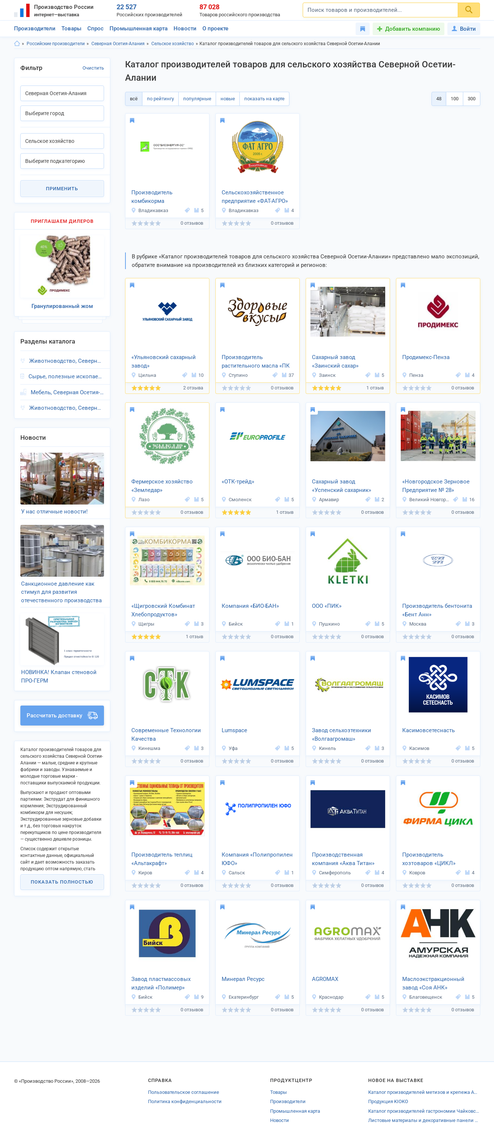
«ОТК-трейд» (238, 481)
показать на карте (264, 98)
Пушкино (326, 624)
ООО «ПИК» (327, 606)
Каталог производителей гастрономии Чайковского (424, 1111)
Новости (185, 28)
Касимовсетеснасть (428, 730)
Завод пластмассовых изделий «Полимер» (161, 983)
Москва (414, 624)
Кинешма (145, 748)
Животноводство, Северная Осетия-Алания (66, 361)
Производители (35, 28)
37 (288, 375)
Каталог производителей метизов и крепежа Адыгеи (424, 1092)
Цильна (143, 375)
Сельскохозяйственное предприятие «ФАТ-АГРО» (255, 196)
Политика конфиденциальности (185, 1101)
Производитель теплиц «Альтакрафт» (161, 859)
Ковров (413, 872)
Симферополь (331, 872)
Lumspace (234, 730)
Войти (464, 29)
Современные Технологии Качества (166, 734)
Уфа (229, 748)
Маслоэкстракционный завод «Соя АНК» (433, 983)
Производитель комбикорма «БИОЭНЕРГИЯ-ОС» (156, 197)
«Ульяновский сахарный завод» (163, 361)
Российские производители (56, 43)
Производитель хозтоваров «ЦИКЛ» (429, 859)
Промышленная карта (139, 28)
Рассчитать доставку (62, 715)
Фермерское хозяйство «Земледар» (162, 485)
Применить (62, 188)
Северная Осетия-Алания (118, 43)
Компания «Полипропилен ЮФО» (257, 859)
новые (228, 98)
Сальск (233, 872)
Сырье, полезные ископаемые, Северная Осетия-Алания (66, 376)
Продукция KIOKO (388, 1101)
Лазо (140, 499)
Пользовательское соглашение (183, 1092)
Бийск (232, 624)
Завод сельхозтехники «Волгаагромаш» (341, 734)
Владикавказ (149, 210)
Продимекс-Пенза (426, 357)
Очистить (93, 68)
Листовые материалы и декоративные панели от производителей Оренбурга (424, 1120)
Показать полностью (62, 882)
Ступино (234, 375)
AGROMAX (325, 979)
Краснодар (327, 997)
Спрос (95, 28)
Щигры (142, 624)
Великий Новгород (426, 499)
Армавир (325, 499)
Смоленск (236, 499)
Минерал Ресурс (243, 979)
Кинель (324, 748)
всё (134, 98)
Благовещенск (422, 997)
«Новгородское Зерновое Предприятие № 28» (436, 485)
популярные (197, 98)
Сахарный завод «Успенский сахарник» (341, 485)
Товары (71, 28)
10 (198, 375)
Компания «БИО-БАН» (250, 606)
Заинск (324, 375)
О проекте (215, 28)
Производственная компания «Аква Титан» (343, 859)
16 (468, 499)
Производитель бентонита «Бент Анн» (437, 610)
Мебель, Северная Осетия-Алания (67, 392)
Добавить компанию (412, 29)
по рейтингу (160, 98)
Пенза (412, 375)
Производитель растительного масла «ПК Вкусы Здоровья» (256, 362)
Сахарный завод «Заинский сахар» (335, 361)
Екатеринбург (240, 997)
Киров (141, 872)
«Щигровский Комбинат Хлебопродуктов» (163, 610)
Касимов (415, 748)
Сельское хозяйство (172, 43)
